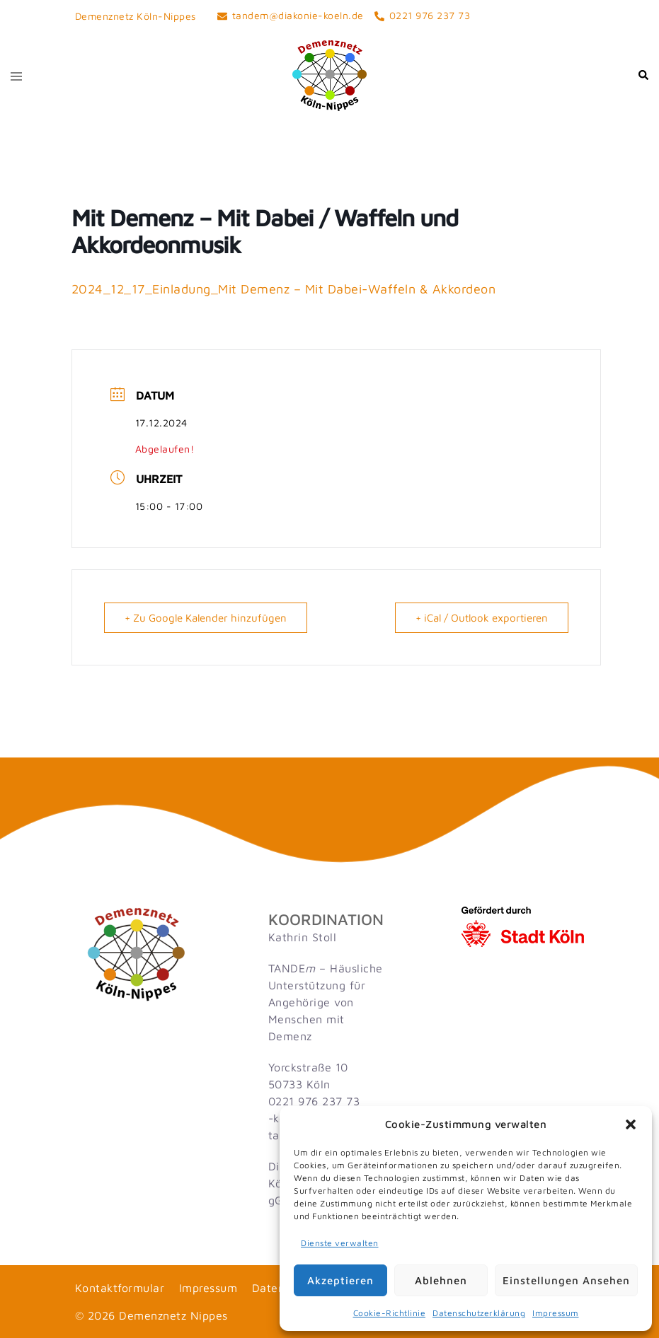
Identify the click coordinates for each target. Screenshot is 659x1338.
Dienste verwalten (340, 1243)
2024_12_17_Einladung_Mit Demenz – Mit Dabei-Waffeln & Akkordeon (283, 288)
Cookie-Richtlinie (389, 1313)
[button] (631, 1124)
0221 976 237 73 (314, 1101)
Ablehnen (441, 1280)
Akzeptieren (340, 1280)
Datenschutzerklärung (478, 1313)
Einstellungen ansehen (566, 1280)
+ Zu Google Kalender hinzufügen (206, 618)
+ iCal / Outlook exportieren (482, 618)
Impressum (555, 1313)
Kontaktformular (120, 1287)
